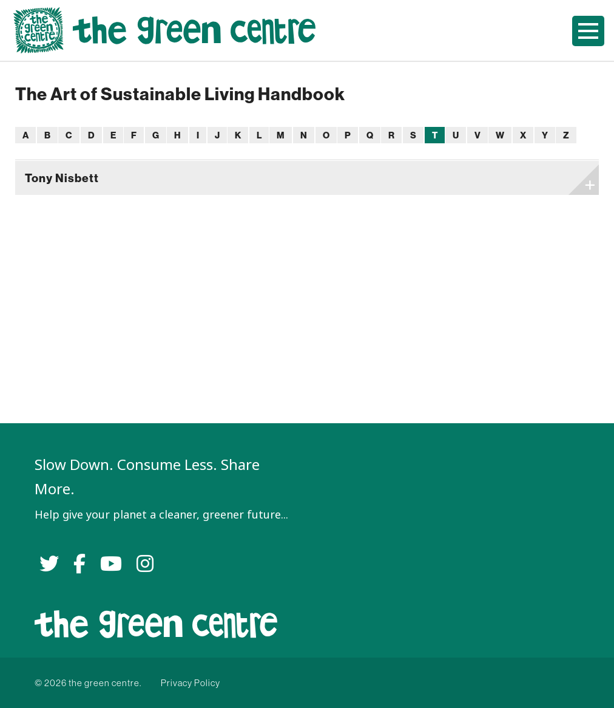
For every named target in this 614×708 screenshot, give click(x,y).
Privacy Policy (190, 683)
